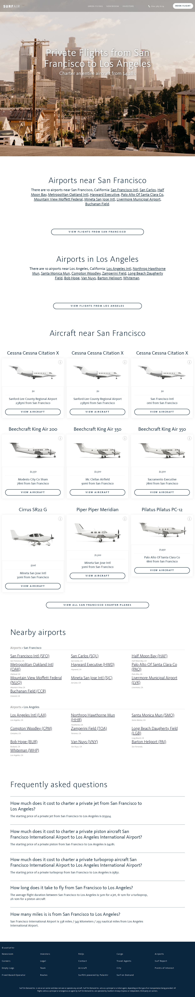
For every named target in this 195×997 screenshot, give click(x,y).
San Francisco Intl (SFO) (29, 656)
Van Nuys (88, 278)
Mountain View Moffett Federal (58, 199)
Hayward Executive (104, 194)
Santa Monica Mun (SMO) (153, 715)
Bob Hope (72, 278)
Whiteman (131, 278)
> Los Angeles (30, 707)
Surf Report (161, 961)
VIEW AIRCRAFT (33, 412)
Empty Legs (8, 968)
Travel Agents (124, 961)
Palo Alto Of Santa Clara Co (142, 194)
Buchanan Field (97, 204)
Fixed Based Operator (13, 975)
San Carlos (148, 190)
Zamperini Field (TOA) (89, 728)
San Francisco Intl (124, 190)
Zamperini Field (114, 273)
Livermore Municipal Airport (138, 199)
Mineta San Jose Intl (99, 199)
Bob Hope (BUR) (24, 741)
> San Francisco (31, 647)
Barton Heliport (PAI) (149, 741)
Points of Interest (164, 968)
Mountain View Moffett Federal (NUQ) (36, 680)
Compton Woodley (86, 273)
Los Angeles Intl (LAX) (28, 715)
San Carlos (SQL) (85, 656)
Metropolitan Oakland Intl (68, 194)
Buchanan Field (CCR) (28, 691)
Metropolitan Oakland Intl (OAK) (31, 667)
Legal (43, 961)
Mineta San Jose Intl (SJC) (91, 678)
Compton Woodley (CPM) (31, 728)
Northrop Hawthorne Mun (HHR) (93, 717)
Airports (15, 647)
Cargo (120, 954)
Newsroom (112, 6)
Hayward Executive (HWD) (92, 664)
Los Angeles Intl (118, 268)
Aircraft (82, 968)
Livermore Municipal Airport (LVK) (154, 680)
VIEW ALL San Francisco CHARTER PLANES (97, 605)
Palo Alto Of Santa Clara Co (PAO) (154, 667)
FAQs (81, 954)
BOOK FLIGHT (183, 6)
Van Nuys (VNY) (84, 741)
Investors (128, 6)
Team (43, 968)
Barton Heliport (109, 278)
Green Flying (95, 6)
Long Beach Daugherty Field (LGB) (155, 731)
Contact (82, 961)
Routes (44, 975)
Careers (6, 961)
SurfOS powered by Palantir (93, 975)
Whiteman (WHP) (24, 750)
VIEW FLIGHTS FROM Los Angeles (97, 306)
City (119, 968)
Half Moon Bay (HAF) (149, 656)
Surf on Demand (125, 975)
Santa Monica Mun (55, 273)
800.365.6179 (156, 6)
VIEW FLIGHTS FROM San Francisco (97, 232)
